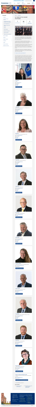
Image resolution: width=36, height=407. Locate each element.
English (22, 0)
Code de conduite (6, 29)
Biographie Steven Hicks (19, 243)
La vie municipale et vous (7, 23)
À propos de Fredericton (33, 3)
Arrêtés (4, 42)
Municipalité (28, 3)
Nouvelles (4, 17)
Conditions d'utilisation (30, 399)
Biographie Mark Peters (18, 345)
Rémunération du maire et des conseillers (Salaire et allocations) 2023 (28, 387)
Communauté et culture (18, 3)
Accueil (16, 15)
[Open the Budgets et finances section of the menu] (11, 39)
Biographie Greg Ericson (19, 192)
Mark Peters (17, 340)
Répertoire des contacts (6, 45)
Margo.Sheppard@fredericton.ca (20, 367)
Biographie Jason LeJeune (19, 293)
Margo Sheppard (17, 365)
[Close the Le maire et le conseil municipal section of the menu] (11, 19)
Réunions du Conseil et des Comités (7, 25)
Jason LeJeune (17, 288)
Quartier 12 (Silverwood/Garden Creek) (21, 374)
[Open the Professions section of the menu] (11, 40)
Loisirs (14, 3)
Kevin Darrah (17, 159)
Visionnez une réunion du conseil (30, 23)
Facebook (17, 84)
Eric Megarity (17, 313)
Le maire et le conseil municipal (5, 19)
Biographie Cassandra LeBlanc (19, 268)
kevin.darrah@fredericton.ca (19, 161)
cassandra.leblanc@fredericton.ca (20, 265)
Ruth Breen (17, 133)
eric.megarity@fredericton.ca (19, 315)
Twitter (17, 85)
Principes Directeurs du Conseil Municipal (19, 386)
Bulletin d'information (22, 400)
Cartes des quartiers (6, 32)
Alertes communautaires (18, 0)
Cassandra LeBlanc (18, 263)
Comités (5, 27)
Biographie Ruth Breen (18, 139)
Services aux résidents (10, 3)
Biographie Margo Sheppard (19, 371)
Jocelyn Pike (17, 106)
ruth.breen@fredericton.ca (19, 135)
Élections (4, 37)
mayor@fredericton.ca (18, 82)
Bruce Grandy (17, 212)
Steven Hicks (17, 237)
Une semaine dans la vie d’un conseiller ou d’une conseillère (7, 21)
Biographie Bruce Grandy (19, 217)
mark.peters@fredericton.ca (19, 342)
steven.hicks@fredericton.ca (19, 239)
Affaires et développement (23, 3)
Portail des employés (30, 396)
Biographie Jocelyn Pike (18, 113)
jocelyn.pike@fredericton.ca (19, 377)
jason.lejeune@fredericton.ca (19, 290)
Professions (4, 40)
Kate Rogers (17, 80)
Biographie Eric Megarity (19, 320)
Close (31, 405)
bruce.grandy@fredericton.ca (19, 214)
